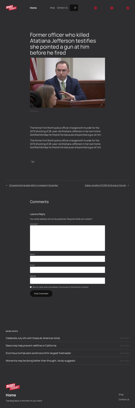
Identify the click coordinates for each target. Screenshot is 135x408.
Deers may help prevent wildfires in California (31, 345)
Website (33, 276)
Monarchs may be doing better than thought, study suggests (40, 360)
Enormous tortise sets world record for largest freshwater (38, 353)
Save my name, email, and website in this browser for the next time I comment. (60, 287)
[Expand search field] (74, 8)
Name (32, 254)
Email (32, 265)
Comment (34, 224)
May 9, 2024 (124, 338)
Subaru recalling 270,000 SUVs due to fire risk (105, 185)
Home (33, 7)
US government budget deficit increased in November (33, 185)
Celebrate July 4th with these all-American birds (33, 338)
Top (32, 162)
